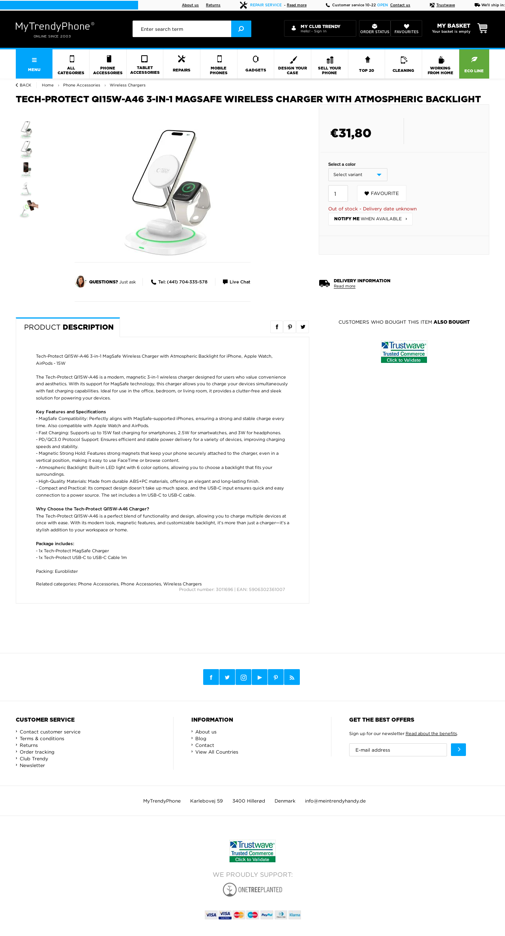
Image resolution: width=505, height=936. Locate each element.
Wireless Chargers (182, 583)
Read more (297, 5)
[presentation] (192, 29)
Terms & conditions (42, 738)
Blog (200, 738)
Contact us (400, 5)
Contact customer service (50, 731)
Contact (204, 745)
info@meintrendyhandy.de (335, 800)
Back (25, 85)
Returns (213, 5)
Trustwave (442, 5)
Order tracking (37, 751)
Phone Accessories (98, 583)
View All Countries (216, 751)
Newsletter (32, 765)
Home (48, 85)
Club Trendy (34, 758)
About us (190, 5)
